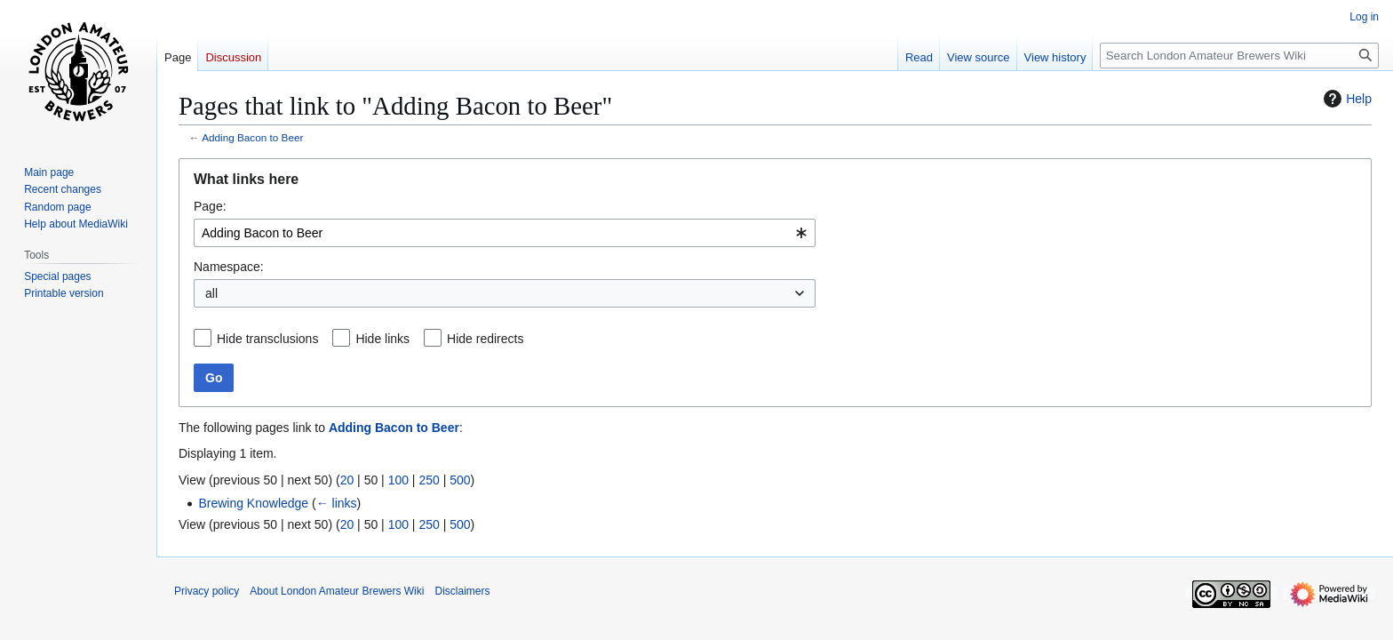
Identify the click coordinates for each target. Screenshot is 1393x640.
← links (336, 503)
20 (347, 480)
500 (460, 480)
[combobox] (505, 233)
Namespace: (229, 267)
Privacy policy (206, 591)
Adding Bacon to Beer (252, 137)
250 (428, 480)
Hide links (382, 339)
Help (1345, 99)
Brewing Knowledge (253, 503)
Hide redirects (485, 339)
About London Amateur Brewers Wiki (337, 591)
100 (398, 480)
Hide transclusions (267, 339)
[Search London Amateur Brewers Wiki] (1239, 55)
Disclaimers (462, 591)
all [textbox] (211, 293)
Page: (210, 206)
